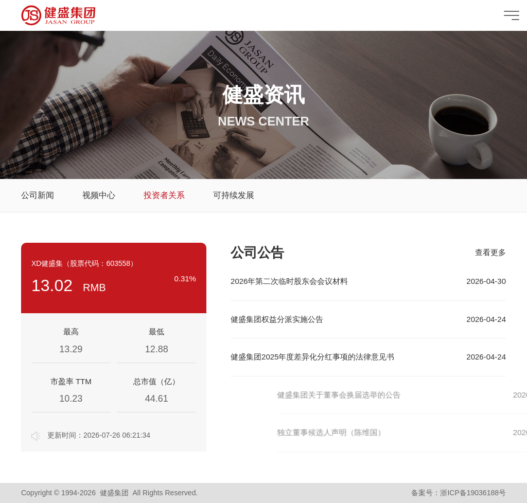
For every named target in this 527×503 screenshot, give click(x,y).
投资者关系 (164, 195)
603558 (118, 263)
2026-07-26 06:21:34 (116, 435)
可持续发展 (233, 195)
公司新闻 (37, 195)
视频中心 (98, 195)
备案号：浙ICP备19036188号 (458, 493)
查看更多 (490, 252)
